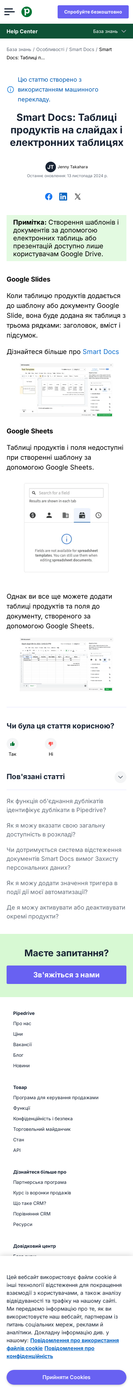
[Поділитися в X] (78, 197)
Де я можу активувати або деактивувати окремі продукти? (66, 912)
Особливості (50, 49)
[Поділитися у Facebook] (49, 197)
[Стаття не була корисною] (51, 744)
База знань (19, 49)
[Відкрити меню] (12, 12)
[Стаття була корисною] (12, 744)
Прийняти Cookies (66, 1377)
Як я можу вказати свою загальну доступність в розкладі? (56, 830)
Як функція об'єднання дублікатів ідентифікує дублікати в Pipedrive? (56, 805)
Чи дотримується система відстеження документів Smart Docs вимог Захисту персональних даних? (64, 858)
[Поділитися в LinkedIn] (63, 197)
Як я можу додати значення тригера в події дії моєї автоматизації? (62, 887)
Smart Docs (81, 49)
